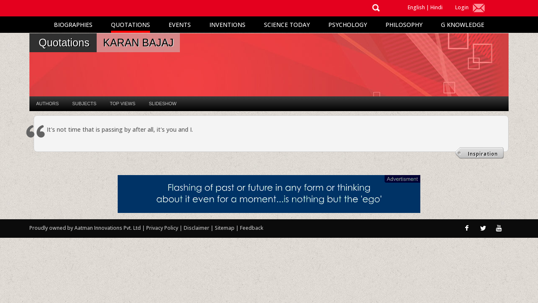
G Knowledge (462, 25)
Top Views (122, 103)
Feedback (251, 227)
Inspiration (483, 153)
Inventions (227, 25)
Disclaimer (196, 227)
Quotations (130, 25)
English (416, 7)
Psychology (347, 25)
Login (462, 7)
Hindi (436, 7)
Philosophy (403, 25)
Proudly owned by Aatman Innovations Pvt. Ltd (85, 227)
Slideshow (163, 103)
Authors (47, 103)
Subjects (84, 103)
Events (180, 25)
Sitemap (225, 227)
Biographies (73, 25)
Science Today (287, 25)
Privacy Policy (162, 227)
